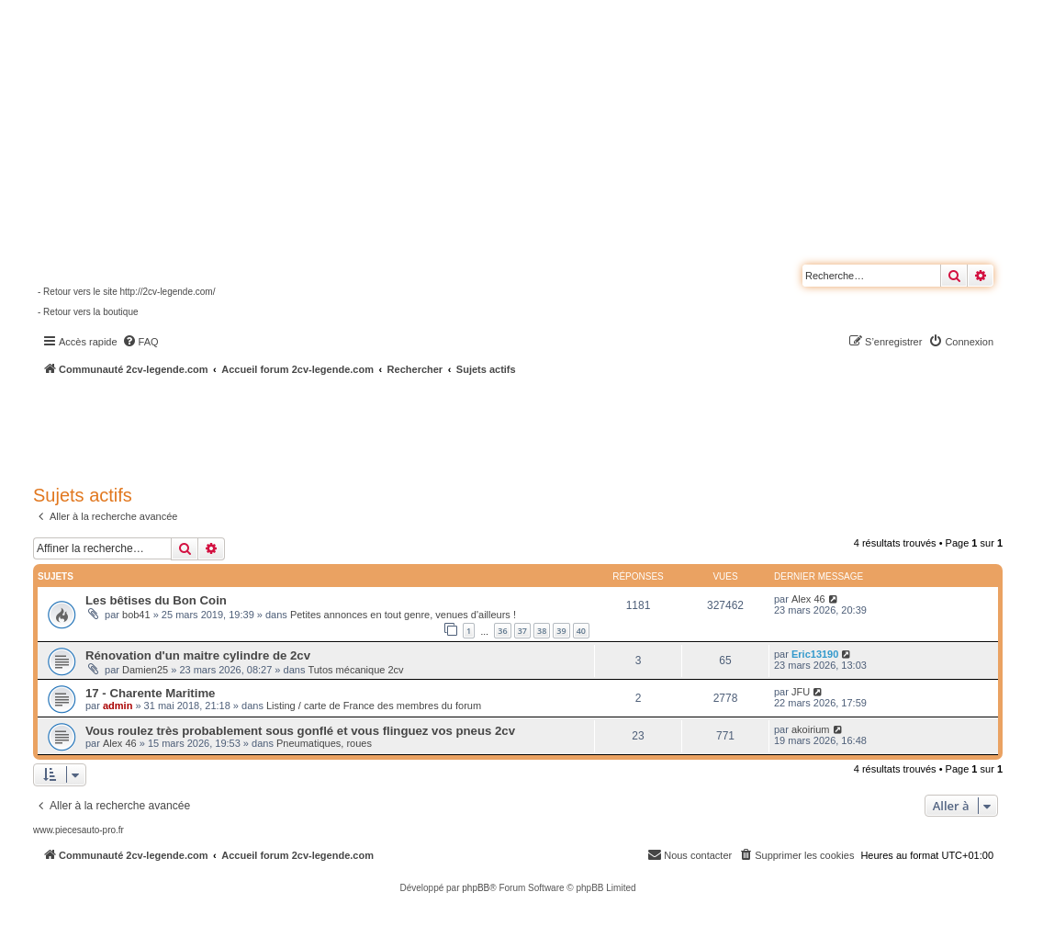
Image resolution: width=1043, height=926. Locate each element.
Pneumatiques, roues (324, 743)
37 (522, 631)
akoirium (810, 729)
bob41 (136, 614)
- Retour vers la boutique (88, 312)
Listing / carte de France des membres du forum (373, 705)
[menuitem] (140, 342)
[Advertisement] (492, 427)
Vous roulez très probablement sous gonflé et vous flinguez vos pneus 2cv (300, 731)
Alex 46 (808, 598)
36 (502, 631)
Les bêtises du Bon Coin (156, 600)
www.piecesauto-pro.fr (78, 830)
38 (541, 631)
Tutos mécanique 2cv (355, 669)
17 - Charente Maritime (150, 693)
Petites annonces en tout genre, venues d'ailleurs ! (403, 614)
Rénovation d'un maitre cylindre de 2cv (197, 655)
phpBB (475, 888)
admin (117, 705)
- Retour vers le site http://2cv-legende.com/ (126, 292)
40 (581, 631)
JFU (800, 691)
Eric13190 (814, 654)
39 (561, 631)
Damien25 (145, 669)
